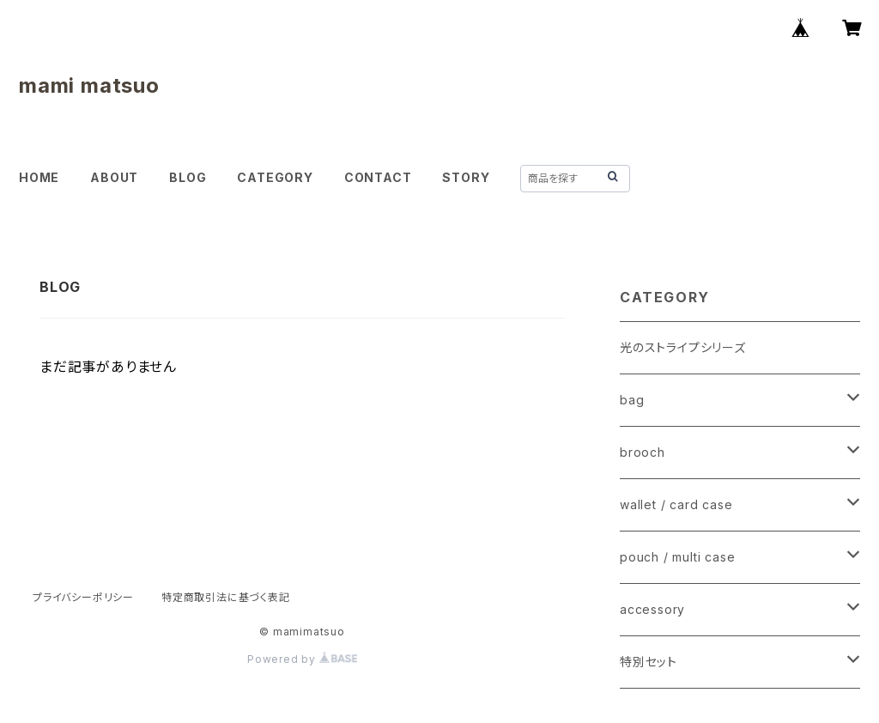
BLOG (187, 177)
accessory (652, 609)
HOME (39, 177)
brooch (642, 452)
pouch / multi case (677, 557)
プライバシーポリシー (83, 597)
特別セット (648, 661)
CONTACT (378, 177)
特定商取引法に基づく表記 (225, 597)
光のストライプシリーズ (683, 347)
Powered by (302, 659)
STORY (465, 177)
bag (632, 399)
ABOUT (114, 177)
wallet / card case (676, 504)
